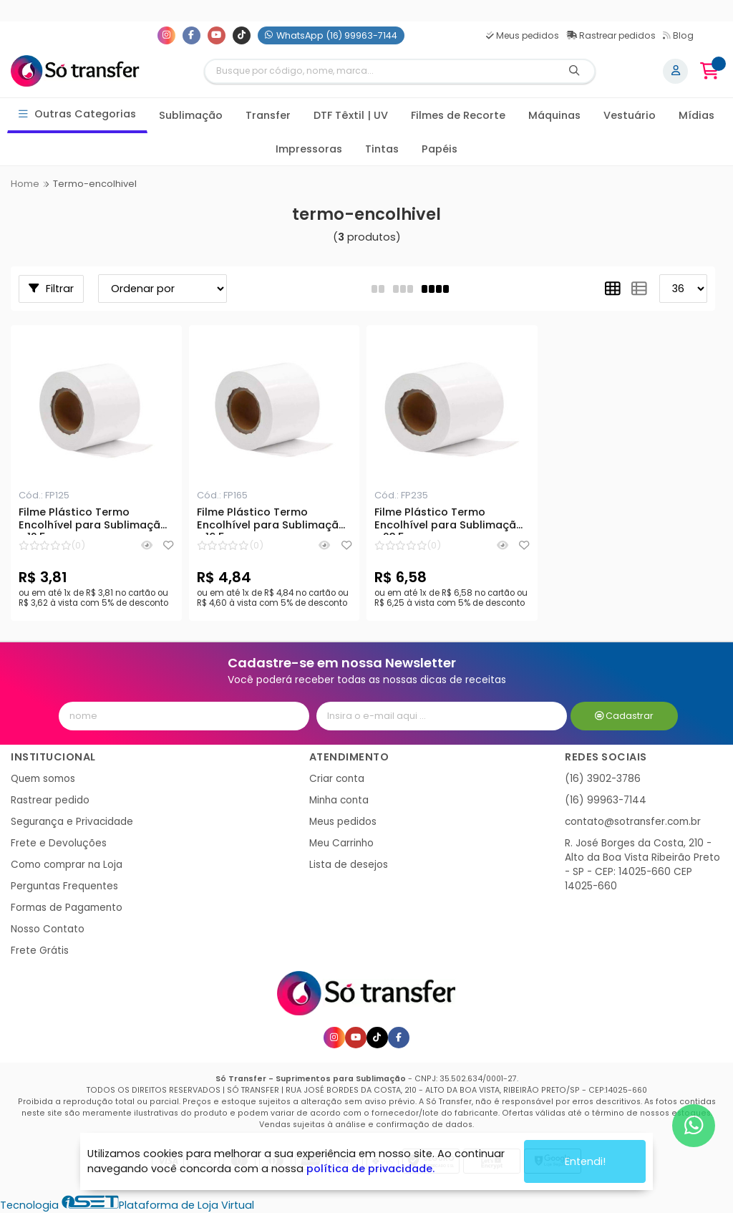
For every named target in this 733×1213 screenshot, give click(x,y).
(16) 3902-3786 (603, 779)
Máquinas (554, 115)
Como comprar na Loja (66, 864)
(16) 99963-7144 (605, 800)
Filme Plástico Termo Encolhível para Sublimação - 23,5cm (448, 520)
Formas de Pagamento (66, 907)
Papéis (439, 149)
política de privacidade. (370, 1168)
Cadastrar (624, 716)
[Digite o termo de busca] (380, 71)
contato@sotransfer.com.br (633, 821)
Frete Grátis (40, 950)
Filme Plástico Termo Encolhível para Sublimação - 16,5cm (271, 520)
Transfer (268, 115)
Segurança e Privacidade (72, 821)
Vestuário (629, 115)
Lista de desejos (348, 864)
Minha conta (339, 800)
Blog (678, 35)
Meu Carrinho (341, 843)
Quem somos (43, 779)
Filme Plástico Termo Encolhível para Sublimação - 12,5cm (93, 520)
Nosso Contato (47, 929)
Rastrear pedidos (611, 35)
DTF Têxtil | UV (351, 115)
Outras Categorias (78, 114)
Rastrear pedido (50, 800)
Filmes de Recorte (458, 115)
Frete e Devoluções (59, 843)
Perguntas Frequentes (64, 886)
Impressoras (309, 149)
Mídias (696, 115)
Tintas (382, 149)
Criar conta (336, 779)
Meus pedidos (522, 35)
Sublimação (191, 115)
